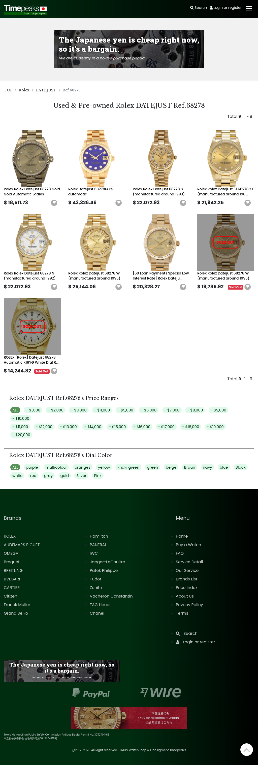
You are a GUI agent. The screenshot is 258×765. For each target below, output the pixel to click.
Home (182, 536)
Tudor (95, 579)
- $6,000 (148, 410)
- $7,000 (172, 410)
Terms (182, 613)
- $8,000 (195, 410)
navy (207, 467)
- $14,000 (92, 426)
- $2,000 (55, 410)
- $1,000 (33, 410)
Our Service (187, 570)
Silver (81, 475)
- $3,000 (79, 410)
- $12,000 (44, 426)
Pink (98, 475)
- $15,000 (117, 426)
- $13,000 (68, 426)
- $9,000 (218, 410)
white (17, 475)
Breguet (12, 562)
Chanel (97, 613)
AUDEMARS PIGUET (22, 545)
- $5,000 (125, 410)
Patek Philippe (104, 570)
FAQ (180, 553)
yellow (104, 467)
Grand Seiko (16, 613)
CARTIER (12, 587)
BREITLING (13, 570)
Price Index (187, 587)
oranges (82, 467)
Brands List (186, 579)
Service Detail (189, 562)
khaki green (128, 467)
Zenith (96, 587)
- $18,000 (190, 426)
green (152, 467)
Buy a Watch (188, 545)
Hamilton (99, 536)
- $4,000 (102, 410)
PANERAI (98, 545)
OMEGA (11, 553)
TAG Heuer (100, 605)
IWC (94, 553)
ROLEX (10, 536)
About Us (185, 596)
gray (48, 475)
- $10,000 (20, 418)
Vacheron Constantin (111, 596)
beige (171, 467)
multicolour (56, 467)
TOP (8, 90)
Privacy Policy (189, 605)
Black (241, 467)
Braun (189, 467)
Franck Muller (17, 605)
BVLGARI (12, 579)
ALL (15, 410)
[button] (54, 203)
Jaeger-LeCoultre (107, 562)
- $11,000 (20, 426)
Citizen (10, 596)
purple (32, 467)
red (33, 475)
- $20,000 (21, 434)
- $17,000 (166, 426)
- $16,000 (142, 426)
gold (64, 475)
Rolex (24, 90)
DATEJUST (46, 90)
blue (224, 467)
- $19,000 (215, 426)
